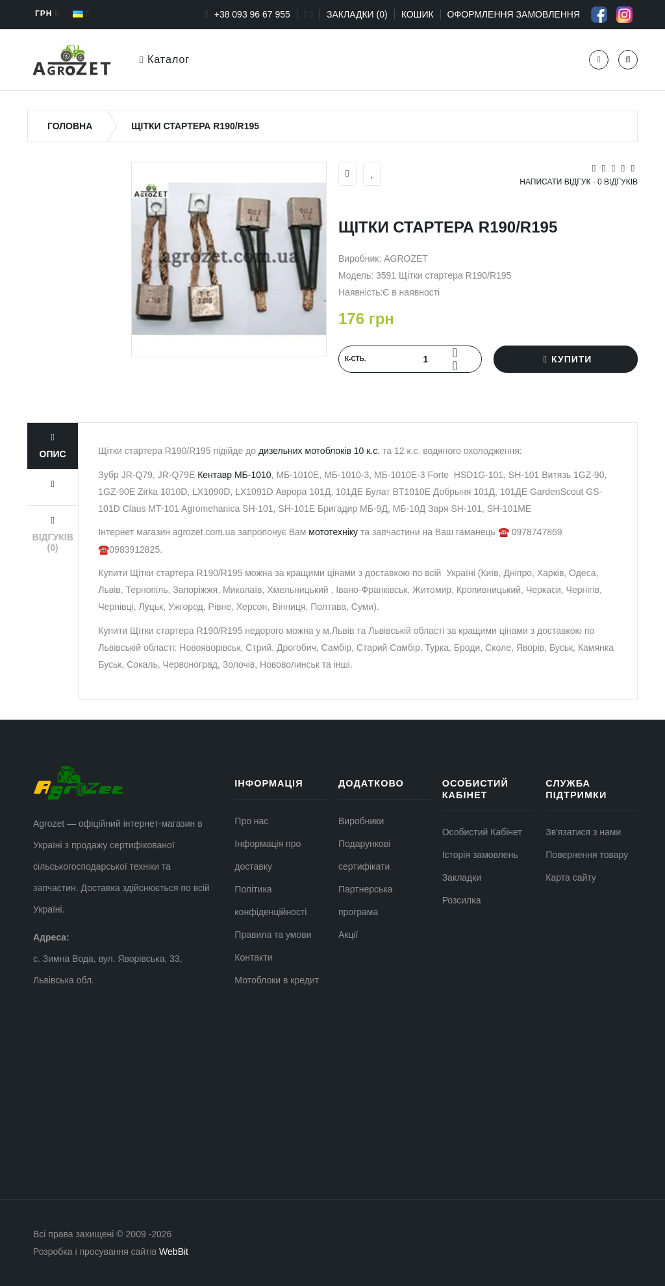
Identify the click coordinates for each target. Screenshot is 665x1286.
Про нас (251, 821)
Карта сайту (571, 877)
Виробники (361, 821)
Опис (53, 446)
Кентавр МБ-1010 (234, 475)
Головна (69, 126)
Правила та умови (272, 934)
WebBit (173, 1251)
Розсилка (461, 900)
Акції (348, 934)
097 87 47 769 (62, 1029)
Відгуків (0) (52, 534)
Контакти (253, 957)
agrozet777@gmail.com (81, 1057)
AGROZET (406, 258)
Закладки (462, 877)
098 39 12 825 (62, 1008)
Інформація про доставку (86, 1141)
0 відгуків (617, 181)
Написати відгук (555, 181)
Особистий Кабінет (482, 832)
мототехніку (333, 532)
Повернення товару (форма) (93, 1085)
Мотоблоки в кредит (276, 980)
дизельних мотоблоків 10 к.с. (318, 451)
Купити (566, 359)
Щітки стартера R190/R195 (195, 126)
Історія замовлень (480, 855)
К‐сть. (355, 358)
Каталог (165, 59)
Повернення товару (587, 855)
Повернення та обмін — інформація (108, 1113)
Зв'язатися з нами (583, 832)
